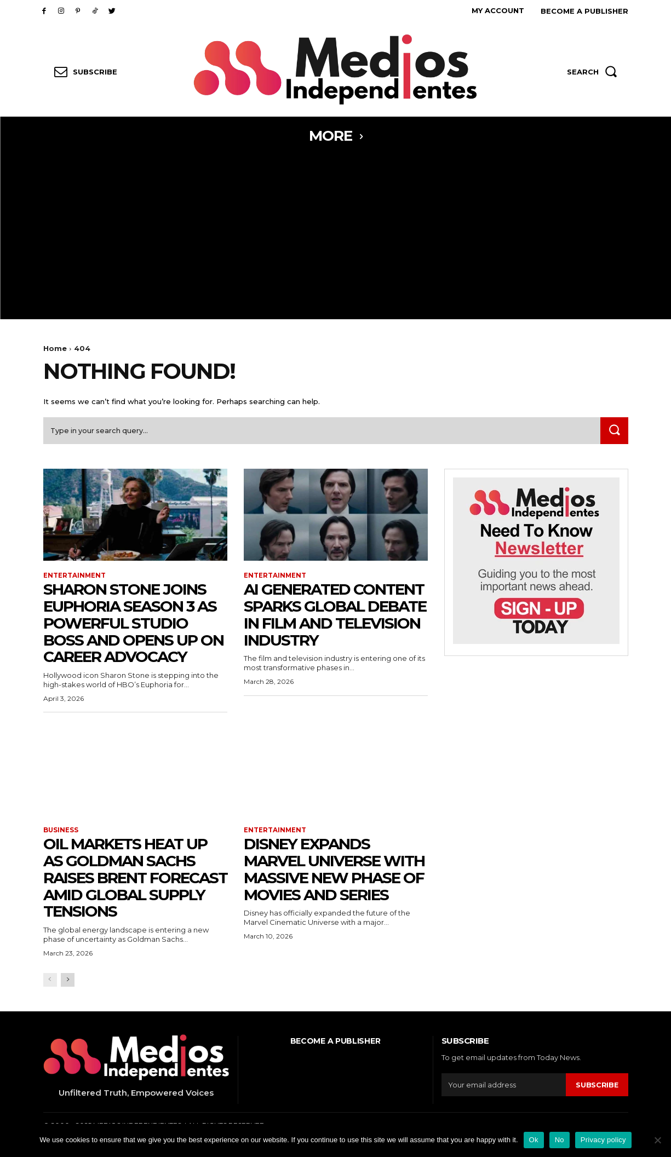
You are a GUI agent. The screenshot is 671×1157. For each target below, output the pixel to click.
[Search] (613, 432)
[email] (503, 1087)
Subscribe (596, 1087)
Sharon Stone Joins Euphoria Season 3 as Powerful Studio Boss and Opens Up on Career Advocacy (133, 625)
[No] (657, 1140)
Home (55, 348)
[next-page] (67, 982)
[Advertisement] (335, 237)
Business (61, 832)
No (559, 1140)
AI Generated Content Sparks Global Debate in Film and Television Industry (335, 616)
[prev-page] (50, 982)
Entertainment (74, 577)
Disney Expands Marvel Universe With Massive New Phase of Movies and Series (334, 871)
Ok (533, 1140)
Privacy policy (603, 1140)
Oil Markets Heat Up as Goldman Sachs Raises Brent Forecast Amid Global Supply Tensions (135, 880)
